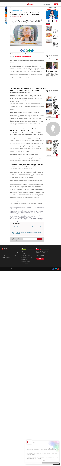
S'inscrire (40, 238)
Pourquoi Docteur (5, 268)
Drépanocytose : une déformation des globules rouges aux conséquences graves (56, 106)
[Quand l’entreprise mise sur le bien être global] (52, 65)
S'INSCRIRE (40, 258)
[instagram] (56, 21)
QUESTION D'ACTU (14, 7)
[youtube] (58, 269)
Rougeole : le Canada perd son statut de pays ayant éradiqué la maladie (55, 29)
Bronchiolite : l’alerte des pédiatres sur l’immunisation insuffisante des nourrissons (56, 43)
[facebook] (49, 21)
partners (34, 445)
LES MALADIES (49, 93)
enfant (29, 56)
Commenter (34, 53)
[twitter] (53, 21)
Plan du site (24, 259)
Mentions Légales (26, 261)
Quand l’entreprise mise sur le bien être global (52, 70)
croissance (24, 56)
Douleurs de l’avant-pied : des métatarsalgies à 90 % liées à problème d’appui (56, 143)
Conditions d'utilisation (27, 257)
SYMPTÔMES (48, 137)
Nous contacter (25, 263)
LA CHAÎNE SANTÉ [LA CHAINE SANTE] (48, 59)
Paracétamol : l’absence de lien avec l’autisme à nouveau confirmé (55, 36)
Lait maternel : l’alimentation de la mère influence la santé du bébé (26, 230)
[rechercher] (47, 4)
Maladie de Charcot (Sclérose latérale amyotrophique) (56, 112)
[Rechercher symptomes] (57, 155)
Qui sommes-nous (26, 255)
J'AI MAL (48, 119)
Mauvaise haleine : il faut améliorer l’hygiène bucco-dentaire (55, 150)
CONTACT (3, 1)
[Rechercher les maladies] (57, 116)
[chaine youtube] (56, 59)
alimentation (18, 56)
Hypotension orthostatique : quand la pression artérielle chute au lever (56, 99)
